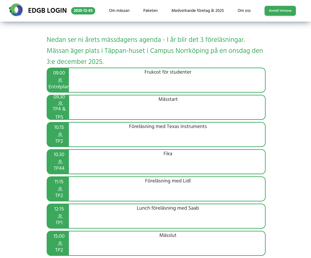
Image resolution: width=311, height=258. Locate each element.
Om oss (244, 11)
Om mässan (119, 11)
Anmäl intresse (280, 11)
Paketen (150, 11)
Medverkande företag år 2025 (197, 11)
